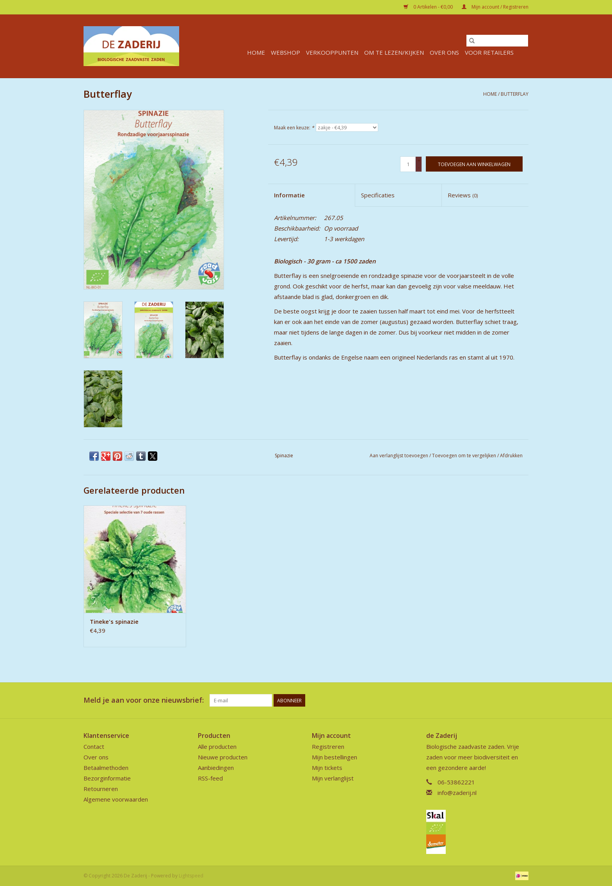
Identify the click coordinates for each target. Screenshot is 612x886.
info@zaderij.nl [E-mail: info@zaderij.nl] (457, 793)
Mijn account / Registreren (495, 7)
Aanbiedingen (216, 767)
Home (256, 52)
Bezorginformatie (107, 778)
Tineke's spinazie (114, 621)
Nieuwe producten (222, 757)
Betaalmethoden (106, 767)
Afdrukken (511, 455)
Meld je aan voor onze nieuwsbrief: (144, 700)
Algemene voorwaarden (116, 799)
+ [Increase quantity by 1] (419, 160)
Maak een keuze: (294, 127)
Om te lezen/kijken (394, 52)
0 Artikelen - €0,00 (429, 7)
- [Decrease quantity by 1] (419, 167)
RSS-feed (210, 778)
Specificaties (378, 195)
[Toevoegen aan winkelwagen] (474, 164)
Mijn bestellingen (334, 757)
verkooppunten (332, 52)
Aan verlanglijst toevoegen (399, 455)
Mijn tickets (327, 767)
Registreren (328, 746)
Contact (94, 746)
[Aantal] (408, 164)
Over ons (444, 52)
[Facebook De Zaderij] (508, 700)
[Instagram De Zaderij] (522, 700)
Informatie (289, 195)
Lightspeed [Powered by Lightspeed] (191, 875)
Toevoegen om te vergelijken (464, 455)
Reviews (463, 195)
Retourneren (101, 789)
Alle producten (217, 746)
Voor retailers (489, 52)
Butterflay (514, 94)
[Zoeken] (497, 40)
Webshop (285, 52)
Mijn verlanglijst (333, 778)
